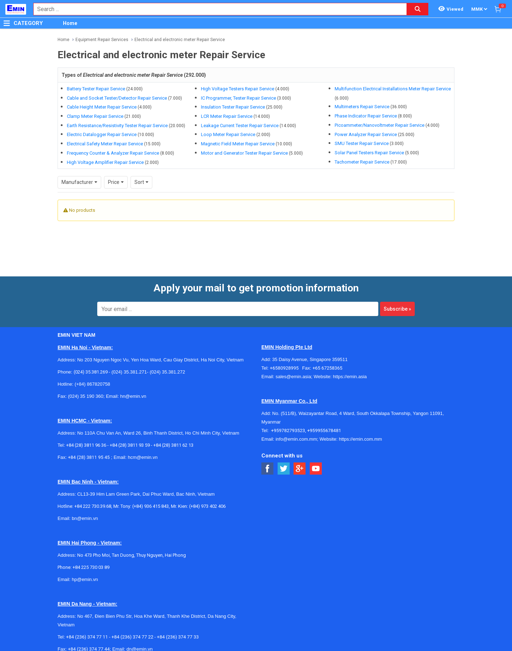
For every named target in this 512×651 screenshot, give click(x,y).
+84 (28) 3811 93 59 (130, 445)
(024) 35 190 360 (85, 396)
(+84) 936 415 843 (150, 506)
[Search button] (417, 9)
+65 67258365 (327, 368)
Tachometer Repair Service (362, 162)
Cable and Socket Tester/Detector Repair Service (117, 98)
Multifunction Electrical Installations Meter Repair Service (393, 88)
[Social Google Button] (300, 468)
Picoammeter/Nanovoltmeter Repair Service (379, 125)
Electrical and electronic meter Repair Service (179, 39)
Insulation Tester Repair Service (233, 107)
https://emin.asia (350, 376)
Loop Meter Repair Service (228, 134)
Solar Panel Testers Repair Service (369, 152)
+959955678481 (324, 430)
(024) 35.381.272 (166, 372)
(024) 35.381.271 (129, 372)
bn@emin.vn (85, 518)
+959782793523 (288, 430)
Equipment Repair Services (101, 39)
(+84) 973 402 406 (207, 506)
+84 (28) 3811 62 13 (173, 445)
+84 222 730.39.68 (92, 506)
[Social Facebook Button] (267, 468)
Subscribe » (397, 309)
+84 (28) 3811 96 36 (86, 445)
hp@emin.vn (85, 579)
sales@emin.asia (293, 376)
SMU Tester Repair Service (362, 143)
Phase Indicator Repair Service (366, 116)
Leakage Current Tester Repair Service (240, 125)
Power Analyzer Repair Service (366, 134)
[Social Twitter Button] (283, 468)
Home (70, 23)
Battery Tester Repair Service (96, 88)
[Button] (7, 23)
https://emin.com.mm (360, 439)
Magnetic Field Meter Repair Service (238, 143)
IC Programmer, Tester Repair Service (238, 98)
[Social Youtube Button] (316, 468)
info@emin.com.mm (296, 439)
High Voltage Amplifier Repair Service (105, 162)
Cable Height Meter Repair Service (102, 107)
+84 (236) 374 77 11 (87, 637)
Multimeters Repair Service (362, 106)
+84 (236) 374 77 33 (178, 637)
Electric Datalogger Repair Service (102, 134)
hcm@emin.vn (142, 457)
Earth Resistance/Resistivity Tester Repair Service (117, 125)
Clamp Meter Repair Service (95, 116)
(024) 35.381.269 (91, 372)
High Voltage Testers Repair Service (237, 88)
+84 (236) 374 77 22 (132, 637)
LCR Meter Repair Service (226, 116)
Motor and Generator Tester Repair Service (244, 153)
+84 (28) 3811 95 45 (89, 457)
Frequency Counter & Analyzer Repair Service (113, 153)
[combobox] (216, 9)
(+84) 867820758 (92, 384)
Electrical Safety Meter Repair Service (105, 143)
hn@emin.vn (133, 396)
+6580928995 (286, 368)
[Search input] (216, 9)
